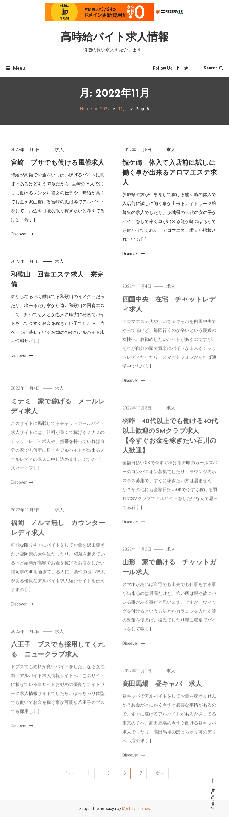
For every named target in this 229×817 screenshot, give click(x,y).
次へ (160, 773)
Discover (22, 234)
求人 (59, 149)
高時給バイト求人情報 (115, 37)
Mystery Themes (136, 808)
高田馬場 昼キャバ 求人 (162, 689)
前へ (69, 773)
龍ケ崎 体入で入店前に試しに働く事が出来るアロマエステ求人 (169, 173)
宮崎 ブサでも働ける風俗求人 (57, 163)
